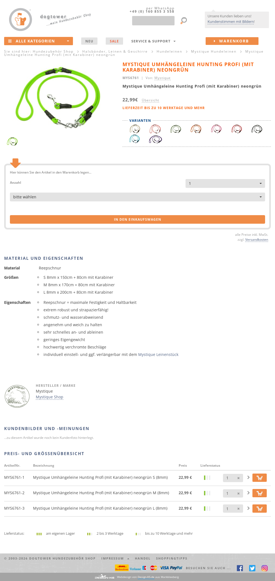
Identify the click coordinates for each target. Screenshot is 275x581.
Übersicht (150, 100)
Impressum (115, 558)
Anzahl (15, 182)
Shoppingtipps (171, 558)
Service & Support (153, 41)
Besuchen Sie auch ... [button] (208, 568)
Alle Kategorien (38, 41)
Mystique (162, 77)
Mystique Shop (49, 396)
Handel (143, 558)
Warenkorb (236, 41)
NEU (89, 41)
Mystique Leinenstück (158, 354)
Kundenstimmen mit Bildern (231, 21)
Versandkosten (256, 239)
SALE (114, 41)
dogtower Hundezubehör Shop (62, 558)
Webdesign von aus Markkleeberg (148, 577)
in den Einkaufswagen (137, 219)
